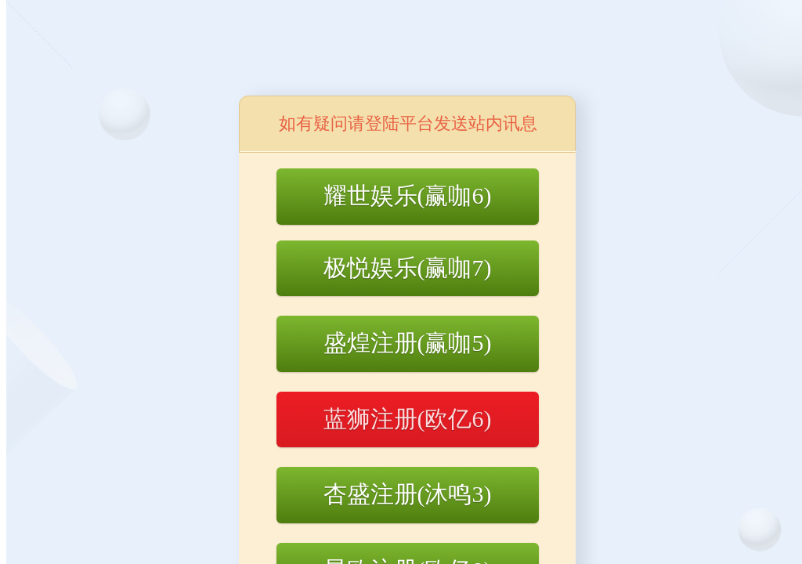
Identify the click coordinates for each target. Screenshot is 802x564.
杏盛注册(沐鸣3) (407, 494)
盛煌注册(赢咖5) (407, 343)
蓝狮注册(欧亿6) (407, 419)
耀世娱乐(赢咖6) (407, 195)
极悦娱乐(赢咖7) (407, 267)
